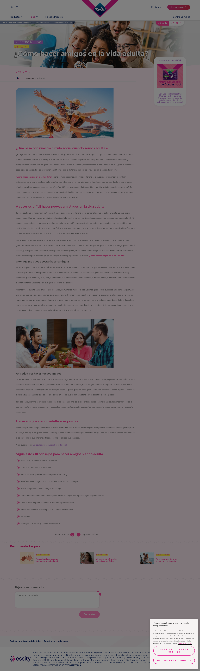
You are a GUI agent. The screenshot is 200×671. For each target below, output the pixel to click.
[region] (174, 644)
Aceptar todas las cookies (174, 650)
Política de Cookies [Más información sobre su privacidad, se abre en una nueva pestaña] (185, 643)
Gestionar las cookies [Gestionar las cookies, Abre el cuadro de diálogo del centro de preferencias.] (174, 660)
